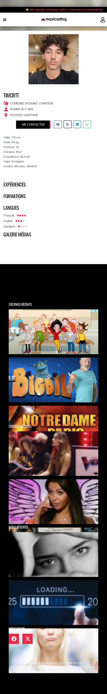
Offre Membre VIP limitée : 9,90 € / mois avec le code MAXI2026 (64, 9)
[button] (4, 19)
